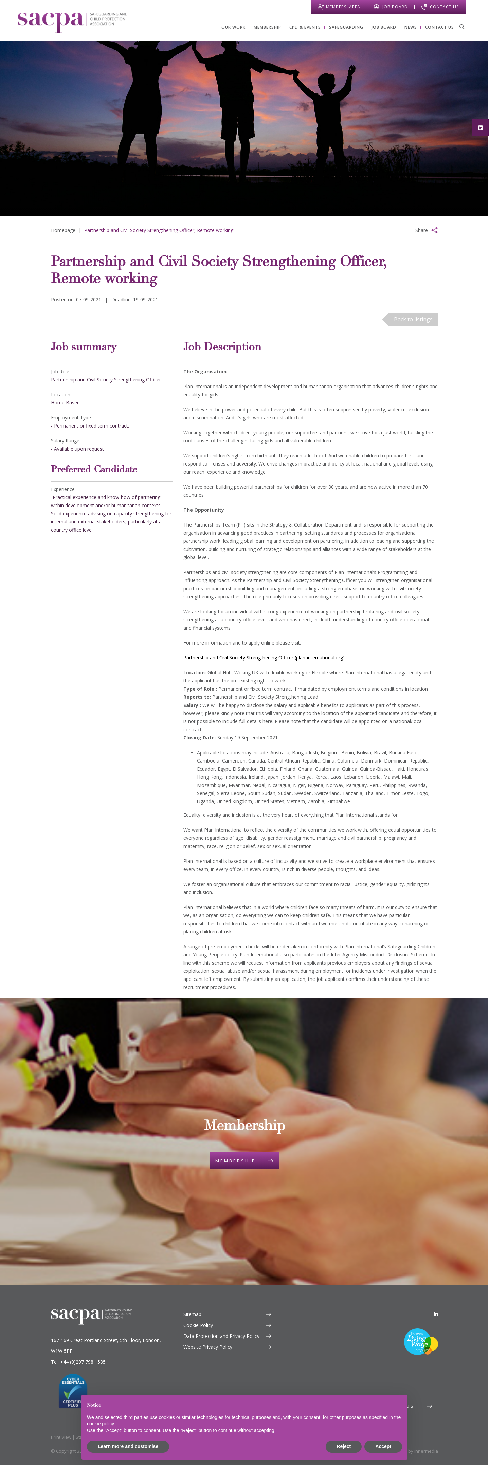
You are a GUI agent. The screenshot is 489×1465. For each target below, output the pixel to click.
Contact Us (444, 6)
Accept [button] (383, 1446)
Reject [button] (344, 1446)
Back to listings (413, 319)
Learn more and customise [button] (128, 1446)
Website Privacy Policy (207, 1347)
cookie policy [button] (100, 1423)
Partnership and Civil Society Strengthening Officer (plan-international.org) (264, 657)
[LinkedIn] (436, 1314)
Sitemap (192, 1314)
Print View (61, 1437)
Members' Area (343, 6)
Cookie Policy (198, 1325)
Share (421, 230)
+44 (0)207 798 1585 (83, 1362)
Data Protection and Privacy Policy (221, 1336)
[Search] (461, 26)
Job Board (395, 6)
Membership (235, 1160)
